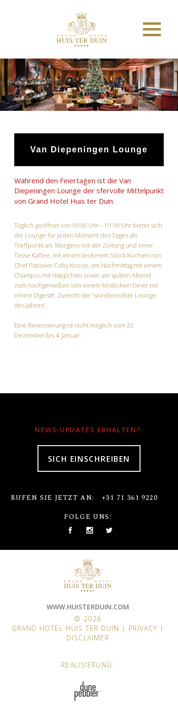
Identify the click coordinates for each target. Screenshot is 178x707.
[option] (89, 82)
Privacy (143, 628)
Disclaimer (87, 637)
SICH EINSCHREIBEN (89, 459)
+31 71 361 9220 (130, 498)
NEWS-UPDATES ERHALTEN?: (89, 429)
